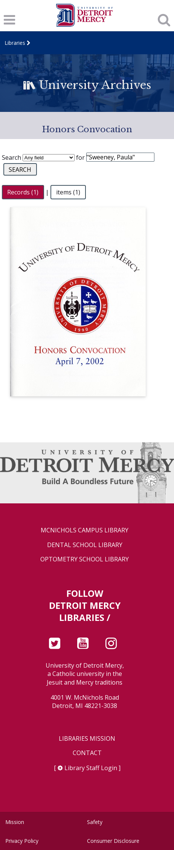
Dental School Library (84, 545)
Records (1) (22, 192)
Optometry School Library (84, 559)
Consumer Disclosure (113, 840)
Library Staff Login (90, 768)
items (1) (68, 192)
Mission (14, 822)
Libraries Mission (87, 738)
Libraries (15, 42)
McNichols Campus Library (84, 530)
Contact (87, 753)
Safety (94, 822)
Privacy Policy (21, 840)
